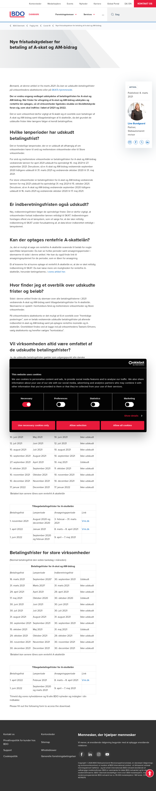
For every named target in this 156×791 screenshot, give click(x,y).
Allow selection (78, 425)
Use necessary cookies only (33, 425)
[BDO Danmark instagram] (98, 754)
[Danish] (126, 4)
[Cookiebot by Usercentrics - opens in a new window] (131, 363)
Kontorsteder (35, 3)
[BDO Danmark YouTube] (107, 754)
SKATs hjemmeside (62, 90)
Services (88, 14)
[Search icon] (112, 14)
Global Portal (113, 3)
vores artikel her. (57, 271)
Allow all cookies (122, 425)
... (103, 14)
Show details (131, 415)
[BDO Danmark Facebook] (81, 754)
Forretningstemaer (64, 14)
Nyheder (83, 3)
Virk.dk (85, 521)
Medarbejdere (54, 3)
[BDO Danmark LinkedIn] (90, 754)
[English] (130, 4)
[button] (145, 3)
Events (70, 3)
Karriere (97, 3)
